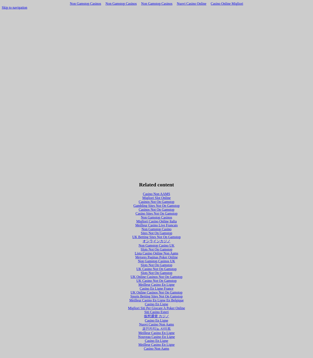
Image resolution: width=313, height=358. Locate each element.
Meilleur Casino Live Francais (156, 225)
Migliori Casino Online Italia (156, 221)
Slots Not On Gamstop (156, 249)
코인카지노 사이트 (156, 328)
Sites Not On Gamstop (156, 233)
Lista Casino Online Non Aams (156, 253)
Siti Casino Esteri (156, 312)
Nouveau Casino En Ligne (156, 337)
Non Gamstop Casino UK (157, 245)
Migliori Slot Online (156, 198)
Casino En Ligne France (156, 288)
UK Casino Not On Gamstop (157, 269)
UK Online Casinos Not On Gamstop (157, 277)
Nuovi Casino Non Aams (156, 324)
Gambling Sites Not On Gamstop (156, 205)
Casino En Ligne (156, 304)
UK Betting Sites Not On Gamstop (156, 237)
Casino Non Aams (156, 348)
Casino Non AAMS (156, 194)
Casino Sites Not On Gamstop (157, 213)
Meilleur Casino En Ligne (156, 284)
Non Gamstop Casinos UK (156, 261)
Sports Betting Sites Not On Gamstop (156, 296)
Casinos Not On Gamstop (156, 202)
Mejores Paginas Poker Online (156, 257)
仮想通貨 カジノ (156, 316)
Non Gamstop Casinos (85, 3)
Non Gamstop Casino (156, 229)
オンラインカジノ (156, 241)
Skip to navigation (14, 7)
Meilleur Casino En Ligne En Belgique (156, 300)
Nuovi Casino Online (191, 3)
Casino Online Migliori (227, 3)
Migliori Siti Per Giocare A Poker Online (156, 308)
